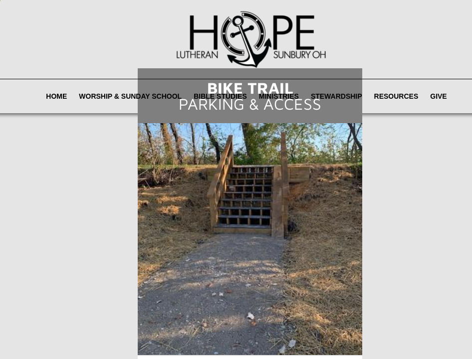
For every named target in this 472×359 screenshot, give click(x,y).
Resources (396, 96)
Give (438, 96)
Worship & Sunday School (130, 96)
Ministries (279, 96)
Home (56, 96)
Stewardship (336, 96)
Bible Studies (220, 96)
